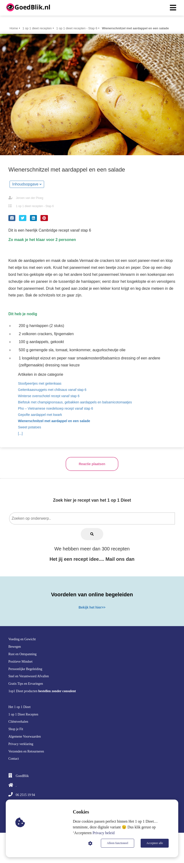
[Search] (92, 534)
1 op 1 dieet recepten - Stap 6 (35, 206)
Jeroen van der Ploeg (29, 198)
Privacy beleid (103, 833)
